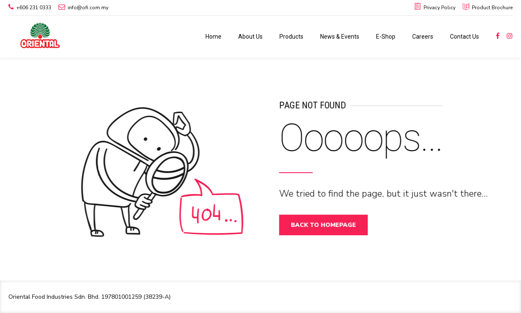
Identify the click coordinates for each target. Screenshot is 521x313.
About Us (250, 36)
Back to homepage (326, 225)
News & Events (339, 36)
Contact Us (464, 36)
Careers (422, 36)
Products (291, 36)
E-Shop (385, 36)
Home (213, 36)
